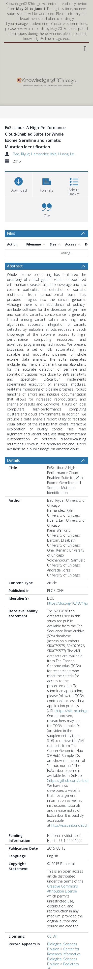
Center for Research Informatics (64, 951)
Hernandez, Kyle (44, 154)
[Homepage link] (46, 81)
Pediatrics (71, 964)
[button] (47, 183)
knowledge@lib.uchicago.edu (46, 38)
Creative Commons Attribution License (62, 888)
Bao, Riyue (21, 154)
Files (11, 233)
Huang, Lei (66, 154)
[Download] (18, 183)
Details (13, 460)
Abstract (15, 266)
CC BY (52, 936)
